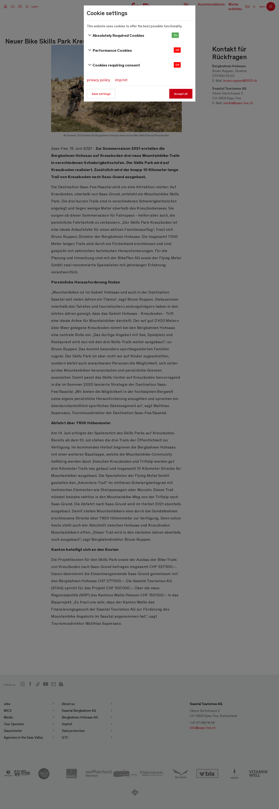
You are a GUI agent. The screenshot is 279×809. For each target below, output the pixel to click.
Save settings (101, 94)
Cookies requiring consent (113, 65)
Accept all (181, 94)
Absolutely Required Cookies (115, 35)
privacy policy (98, 79)
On (175, 35)
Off (177, 50)
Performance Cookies (109, 50)
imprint (121, 79)
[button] (176, 35)
